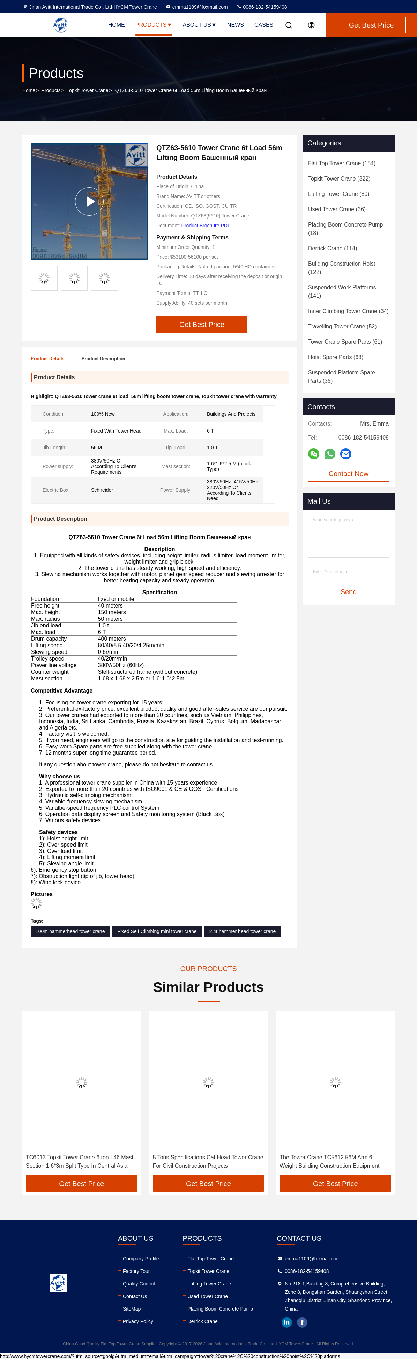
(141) (342, 291)
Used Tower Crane (207, 1296)
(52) (342, 326)
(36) (337, 209)
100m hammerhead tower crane (70, 931)
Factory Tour (136, 1271)
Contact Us (135, 1296)
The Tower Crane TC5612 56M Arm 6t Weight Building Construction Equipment (329, 1161)
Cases (263, 25)
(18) (345, 229)
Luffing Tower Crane (209, 1284)
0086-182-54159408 (261, 7)
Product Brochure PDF (206, 225)
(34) (348, 311)
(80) (339, 194)
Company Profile (141, 1258)
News (235, 25)
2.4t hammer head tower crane (242, 931)
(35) (341, 376)
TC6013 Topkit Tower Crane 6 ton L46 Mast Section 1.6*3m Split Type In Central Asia (79, 1161)
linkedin (287, 1322)
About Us (200, 25)
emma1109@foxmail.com (196, 7)
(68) (335, 357)
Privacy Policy (138, 1321)
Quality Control (139, 1284)
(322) (339, 179)
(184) (341, 163)
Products (153, 25)
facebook (302, 1322)
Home (116, 25)
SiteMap (132, 1309)
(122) (341, 268)
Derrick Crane (202, 1321)
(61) (345, 342)
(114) (332, 248)
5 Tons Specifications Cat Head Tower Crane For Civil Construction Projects (208, 1161)
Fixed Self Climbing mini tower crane (156, 931)
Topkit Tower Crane (88, 90)
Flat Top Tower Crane (210, 1258)
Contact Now (349, 474)
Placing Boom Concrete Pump (220, 1309)
